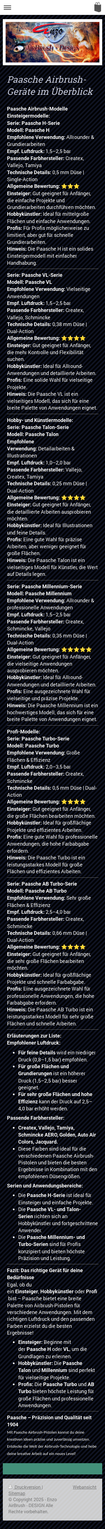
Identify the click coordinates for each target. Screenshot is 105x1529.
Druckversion (25, 1487)
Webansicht (85, 1487)
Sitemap (16, 1493)
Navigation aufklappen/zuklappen (52, 7)
